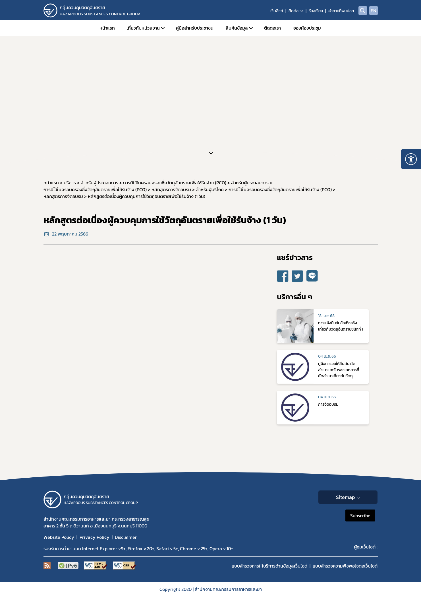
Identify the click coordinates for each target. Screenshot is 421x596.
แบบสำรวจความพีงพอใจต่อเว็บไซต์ (345, 565)
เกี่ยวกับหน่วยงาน (143, 27)
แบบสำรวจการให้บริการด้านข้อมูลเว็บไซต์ (269, 565)
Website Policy (58, 537)
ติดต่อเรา (296, 11)
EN (373, 10)
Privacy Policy (94, 537)
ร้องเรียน (316, 11)
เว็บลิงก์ (276, 11)
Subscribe (360, 515)
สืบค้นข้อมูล (237, 27)
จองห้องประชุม (307, 27)
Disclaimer (126, 537)
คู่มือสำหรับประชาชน (194, 27)
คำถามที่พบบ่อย (341, 11)
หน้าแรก (107, 27)
